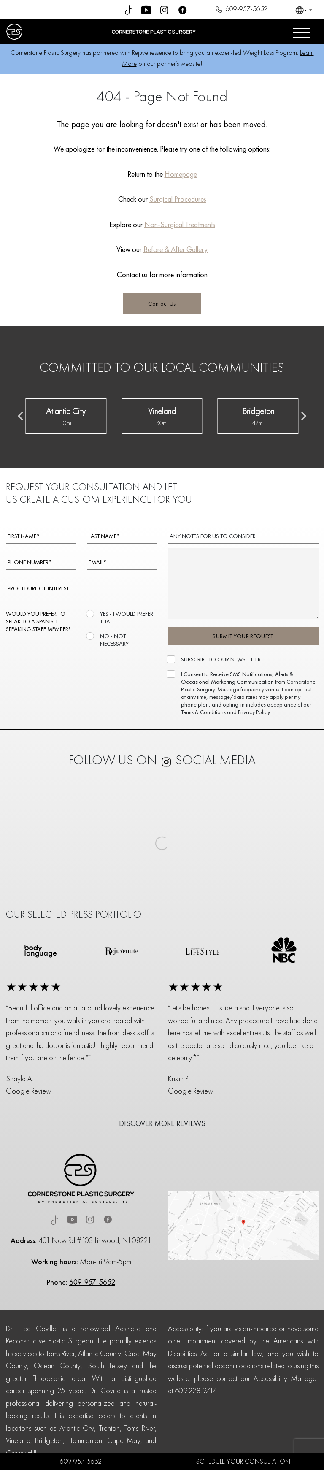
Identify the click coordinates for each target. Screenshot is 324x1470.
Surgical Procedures (177, 199)
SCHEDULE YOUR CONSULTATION (243, 1461)
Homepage (181, 174)
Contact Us (162, 303)
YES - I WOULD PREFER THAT (125, 617)
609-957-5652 (240, 9)
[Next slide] (303, 416)
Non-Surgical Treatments (179, 224)
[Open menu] (301, 31)
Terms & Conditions (203, 712)
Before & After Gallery (175, 249)
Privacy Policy (254, 712)
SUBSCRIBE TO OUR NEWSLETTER (220, 659)
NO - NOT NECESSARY (113, 639)
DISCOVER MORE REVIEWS (162, 1123)
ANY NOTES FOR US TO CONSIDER (213, 536)
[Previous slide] (21, 416)
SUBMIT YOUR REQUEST (243, 636)
